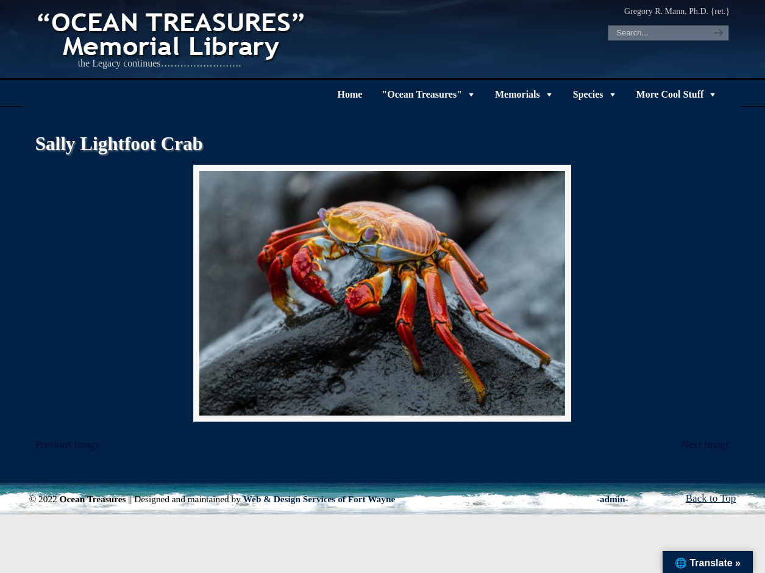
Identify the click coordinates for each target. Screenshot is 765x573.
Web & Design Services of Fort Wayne (319, 499)
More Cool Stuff (670, 94)
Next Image (705, 444)
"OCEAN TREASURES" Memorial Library (172, 34)
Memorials (517, 94)
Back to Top (711, 498)
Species (588, 94)
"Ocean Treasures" (422, 94)
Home (349, 94)
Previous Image (67, 444)
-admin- (612, 499)
